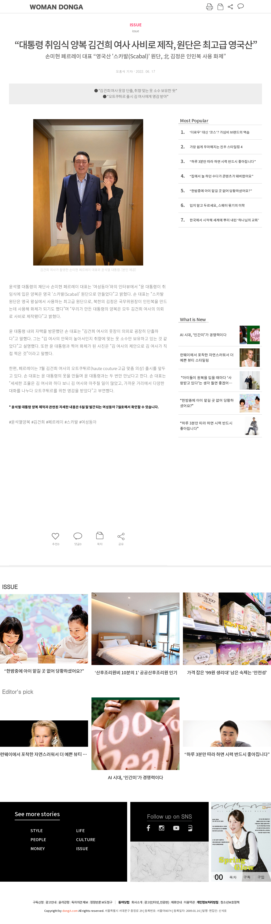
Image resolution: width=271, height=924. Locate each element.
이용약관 (189, 902)
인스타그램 (161, 828)
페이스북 (148, 828)
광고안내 (51, 902)
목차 (232, 877)
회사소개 (136, 902)
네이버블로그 (190, 828)
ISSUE (136, 24)
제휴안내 (176, 902)
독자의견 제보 (79, 902)
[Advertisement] (77, 461)
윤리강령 (63, 902)
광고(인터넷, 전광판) (156, 902)
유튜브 (176, 828)
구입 (260, 877)
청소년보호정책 (229, 902)
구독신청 (38, 902)
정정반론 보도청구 (101, 902)
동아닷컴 (123, 902)
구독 (246, 877)
